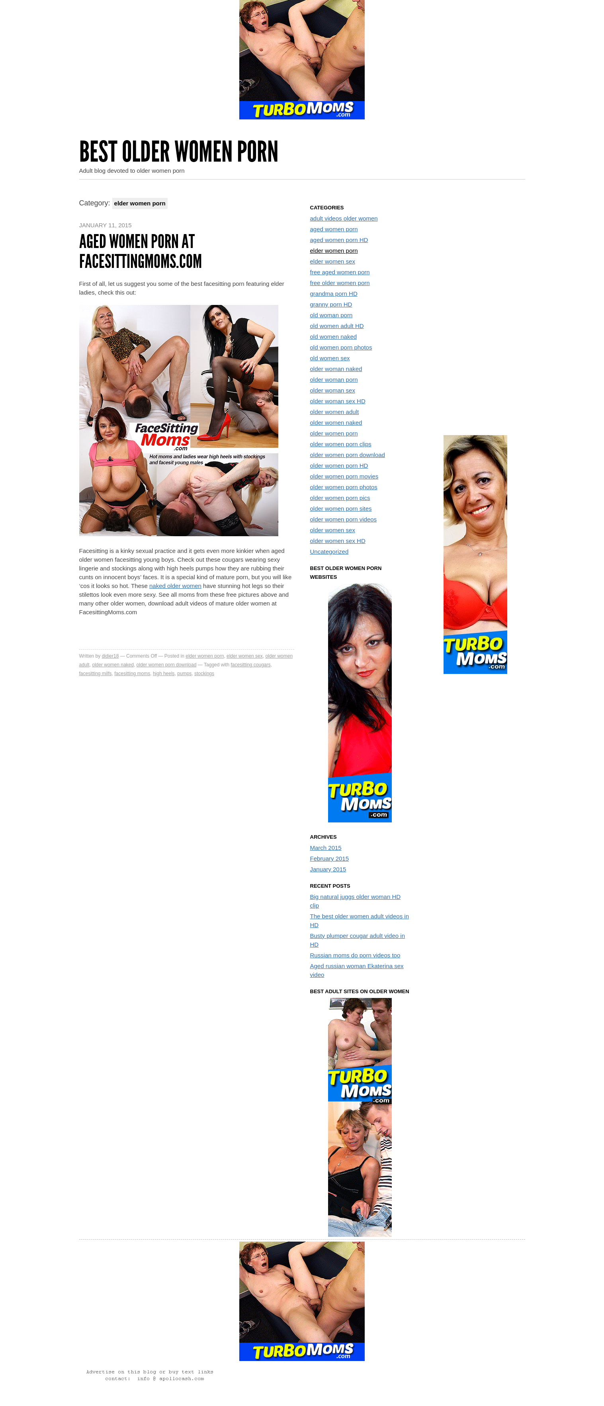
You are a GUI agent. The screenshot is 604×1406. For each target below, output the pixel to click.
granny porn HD (331, 304)
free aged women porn (340, 272)
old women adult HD (337, 325)
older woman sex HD (338, 401)
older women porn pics (340, 497)
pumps (184, 673)
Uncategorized (329, 551)
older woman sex (332, 390)
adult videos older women (344, 218)
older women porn (334, 433)
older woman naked (336, 368)
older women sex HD (338, 540)
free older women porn (340, 282)
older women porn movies (344, 476)
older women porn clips (340, 444)
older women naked (113, 665)
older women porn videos (343, 519)
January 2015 (328, 869)
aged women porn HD (339, 239)
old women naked (333, 336)
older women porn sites (341, 508)
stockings (204, 673)
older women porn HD (339, 465)
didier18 (110, 656)
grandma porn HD (334, 293)
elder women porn (205, 656)
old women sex (330, 358)
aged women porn (334, 229)
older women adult (334, 411)
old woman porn (331, 315)
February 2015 (329, 858)
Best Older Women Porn (178, 152)
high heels (164, 673)
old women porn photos (341, 347)
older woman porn (334, 379)
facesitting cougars (250, 665)
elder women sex (245, 656)
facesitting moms (132, 673)
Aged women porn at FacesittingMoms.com (140, 251)
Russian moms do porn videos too (355, 955)
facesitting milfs (95, 673)
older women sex (332, 530)
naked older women (175, 585)
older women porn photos (343, 487)
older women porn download (167, 665)
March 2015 (326, 847)
